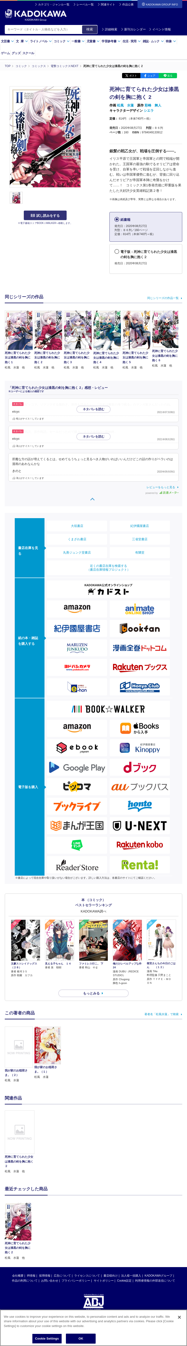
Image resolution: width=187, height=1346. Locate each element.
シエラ (149, 110)
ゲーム (5, 53)
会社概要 (18, 1238)
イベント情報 (160, 29)
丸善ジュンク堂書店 (77, 552)
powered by (162, 493)
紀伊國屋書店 (139, 526)
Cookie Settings (47, 1338)
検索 (89, 29)
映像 (171, 41)
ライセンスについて (87, 1238)
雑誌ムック (153, 41)
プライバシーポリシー (76, 1243)
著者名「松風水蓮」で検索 (161, 1014)
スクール (28, 53)
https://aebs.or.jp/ (76, 1287)
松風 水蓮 (125, 105)
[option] (19, 1142)
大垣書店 (77, 526)
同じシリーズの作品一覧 (163, 298)
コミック (62, 41)
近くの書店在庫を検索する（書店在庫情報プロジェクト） (108, 567)
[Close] (179, 1317)
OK (81, 1338)
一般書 (78, 41)
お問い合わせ (49, 1243)
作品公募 (128, 4)
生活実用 (132, 41)
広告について (62, 1238)
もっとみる (91, 993)
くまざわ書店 (77, 539)
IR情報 (31, 1238)
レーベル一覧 (85, 4)
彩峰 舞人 (153, 105)
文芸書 (7, 41)
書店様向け (110, 1238)
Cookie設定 (124, 1243)
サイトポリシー (104, 1243)
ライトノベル (41, 41)
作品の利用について (25, 1243)
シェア (151, 75)
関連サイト (108, 4)
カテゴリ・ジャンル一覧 (53, 4)
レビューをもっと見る (161, 487)
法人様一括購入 (131, 1238)
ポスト (133, 75)
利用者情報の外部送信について (155, 1243)
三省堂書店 (140, 539)
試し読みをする (45, 215)
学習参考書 (111, 41)
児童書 (93, 41)
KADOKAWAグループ (158, 1238)
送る (169, 75)
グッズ (16, 53)
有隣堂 (139, 552)
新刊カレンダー (133, 29)
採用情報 (44, 1238)
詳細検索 (109, 29)
